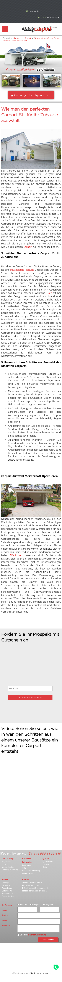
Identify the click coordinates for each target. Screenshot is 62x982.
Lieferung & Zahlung (10, 870)
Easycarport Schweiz (23, 38)
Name (4, 910)
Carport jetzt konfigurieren (29, 95)
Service (5, 880)
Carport (27, 247)
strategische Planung (22, 269)
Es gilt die (31, 935)
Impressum (26, 865)
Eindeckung (47, 864)
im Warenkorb (48, 17)
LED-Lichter (15, 555)
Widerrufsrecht (28, 873)
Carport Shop (7, 858)
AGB (24, 868)
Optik (44, 867)
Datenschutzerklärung (31, 871)
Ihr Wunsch (7, 905)
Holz (49, 293)
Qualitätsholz (47, 862)
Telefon (5, 915)
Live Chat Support (34, 11)
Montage (5, 883)
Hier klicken (42, 891)
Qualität (45, 858)
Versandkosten (8, 867)
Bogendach (6, 862)
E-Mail (4, 920)
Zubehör (5, 864)
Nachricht (6, 925)
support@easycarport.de (39, 888)
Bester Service (8, 896)
